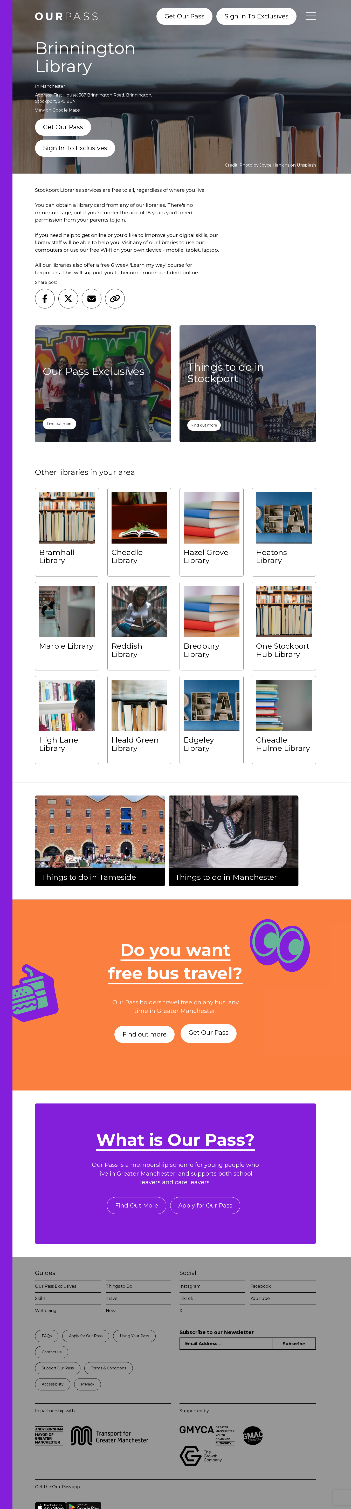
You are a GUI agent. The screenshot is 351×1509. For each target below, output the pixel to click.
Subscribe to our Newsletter (217, 1334)
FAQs (47, 1337)
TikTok (186, 1300)
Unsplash (306, 165)
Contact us (51, 1354)
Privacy (87, 1386)
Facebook (260, 1288)
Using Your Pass (134, 1337)
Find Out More (135, 1207)
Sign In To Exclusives (256, 16)
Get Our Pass (184, 16)
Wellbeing (46, 1312)
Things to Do (119, 1288)
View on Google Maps (57, 110)
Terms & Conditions (108, 1370)
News (111, 1312)
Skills (40, 1300)
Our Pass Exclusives (55, 1288)
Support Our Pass (58, 1370)
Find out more (60, 423)
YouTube (260, 1300)
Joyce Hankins (274, 165)
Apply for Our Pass (205, 1207)
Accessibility (53, 1386)
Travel (112, 1300)
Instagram (190, 1288)
